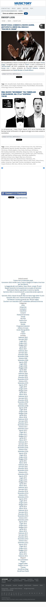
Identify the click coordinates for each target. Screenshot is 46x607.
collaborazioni (28, 84)
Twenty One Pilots (36, 162)
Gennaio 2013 (23, 535)
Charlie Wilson (20, 84)
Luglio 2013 (23, 524)
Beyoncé (12, 148)
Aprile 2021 (23, 347)
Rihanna (26, 160)
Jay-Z (24, 153)
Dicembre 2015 (23, 468)
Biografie (20, 585)
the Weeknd (27, 162)
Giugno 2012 (23, 548)
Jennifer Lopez (29, 153)
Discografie (8, 585)
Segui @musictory (21, 198)
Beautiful (10, 84)
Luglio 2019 (23, 387)
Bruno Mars (23, 148)
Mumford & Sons (21, 159)
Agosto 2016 (23, 453)
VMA (13, 164)
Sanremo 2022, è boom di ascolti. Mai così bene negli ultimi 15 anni (23, 296)
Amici (19, 8)
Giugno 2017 (23, 434)
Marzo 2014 (23, 508)
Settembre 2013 (23, 520)
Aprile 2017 (23, 438)
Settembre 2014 (23, 497)
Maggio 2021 (23, 345)
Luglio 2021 (23, 341)
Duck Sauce (28, 150)
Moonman (28, 157)
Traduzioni (35, 585)
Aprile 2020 (23, 370)
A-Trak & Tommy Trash (27, 146)
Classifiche (23, 311)
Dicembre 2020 (23, 355)
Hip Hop (23, 318)
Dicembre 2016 (23, 446)
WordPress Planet (23, 571)
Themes (23, 567)
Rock (13, 8)
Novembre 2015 (23, 470)
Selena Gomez (40, 160)
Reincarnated (6, 66)
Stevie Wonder (18, 87)
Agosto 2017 (23, 430)
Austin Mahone (5, 148)
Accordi (15, 585)
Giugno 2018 (23, 411)
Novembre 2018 (23, 402)
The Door (21, 162)
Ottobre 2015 (23, 472)
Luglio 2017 (23, 432)
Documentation (23, 560)
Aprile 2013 (23, 529)
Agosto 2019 (23, 385)
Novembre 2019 (23, 379)
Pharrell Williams (32, 68)
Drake (23, 150)
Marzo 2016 (23, 463)
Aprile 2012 (23, 552)
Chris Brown (4, 150)
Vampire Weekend (6, 164)
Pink (12, 160)
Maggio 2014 (23, 505)
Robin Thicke (32, 160)
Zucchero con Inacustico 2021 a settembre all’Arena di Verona (23, 301)
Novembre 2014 (23, 493)
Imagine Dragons (5, 153)
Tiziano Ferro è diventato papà (23, 280)
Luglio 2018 (23, 410)
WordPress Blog (23, 569)
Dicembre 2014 (23, 491)
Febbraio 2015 (23, 487)
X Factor (23, 334)
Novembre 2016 (23, 448)
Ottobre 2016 (23, 449)
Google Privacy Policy (29, 588)
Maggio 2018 (23, 413)
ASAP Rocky (39, 146)
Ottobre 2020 (23, 358)
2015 (6, 84)
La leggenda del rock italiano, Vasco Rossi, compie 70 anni (23, 286)
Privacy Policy (5, 588)
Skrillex (3, 162)
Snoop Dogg (4, 87)
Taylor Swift (15, 162)
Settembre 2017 (23, 429)
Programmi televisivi (23, 326)
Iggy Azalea (39, 152)
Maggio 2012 (23, 550)
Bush (27, 64)
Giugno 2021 (23, 343)
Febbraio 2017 (23, 442)
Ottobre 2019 (23, 381)
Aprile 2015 (23, 484)
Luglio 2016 (23, 455)
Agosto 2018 (23, 408)
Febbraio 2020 (23, 374)
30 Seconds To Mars (15, 146)
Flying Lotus (26, 152)
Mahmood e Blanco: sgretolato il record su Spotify (23, 290)
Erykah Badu (12, 152)
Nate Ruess (29, 159)
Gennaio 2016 (23, 467)
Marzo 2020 (23, 372)
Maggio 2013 (23, 527)
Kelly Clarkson (8, 155)
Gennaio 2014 (23, 512)
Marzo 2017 (23, 440)
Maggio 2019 (23, 391)
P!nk (34, 159)
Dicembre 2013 (23, 514)
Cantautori (23, 309)
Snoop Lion (5, 68)
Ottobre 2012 (23, 541)
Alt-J (34, 146)
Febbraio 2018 (23, 419)
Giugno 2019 (23, 389)
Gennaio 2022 (23, 339)
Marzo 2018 (23, 417)
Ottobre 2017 (23, 427)
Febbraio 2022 (23, 337)
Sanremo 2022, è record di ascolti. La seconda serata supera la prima (23, 293)
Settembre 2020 (23, 360)
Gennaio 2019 (23, 398)
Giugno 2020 (23, 366)
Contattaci (5, 8)
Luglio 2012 (23, 546)
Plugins (23, 562)
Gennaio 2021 (23, 353)
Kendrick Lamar (17, 155)
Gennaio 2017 (23, 444)
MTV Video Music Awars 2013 (8, 159)
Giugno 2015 (23, 480)
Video (23, 332)
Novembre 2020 (23, 356)
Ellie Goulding (4, 152)
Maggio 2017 (23, 436)
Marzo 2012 (23, 554)
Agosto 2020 (23, 362)
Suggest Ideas (23, 563)
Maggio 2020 (23, 368)
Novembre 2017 (23, 425)
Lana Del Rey (25, 155)
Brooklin (17, 148)
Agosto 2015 (23, 476)
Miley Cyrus (22, 157)
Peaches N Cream (21, 85)
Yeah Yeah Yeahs (27, 164)
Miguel (17, 157)
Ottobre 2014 (23, 495)
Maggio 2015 (23, 482)
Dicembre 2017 (23, 423)
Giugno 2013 (23, 525)
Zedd (34, 164)
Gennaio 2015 (23, 489)
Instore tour (23, 320)
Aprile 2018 (23, 415)
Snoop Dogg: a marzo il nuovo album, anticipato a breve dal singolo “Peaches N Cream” (17, 27)
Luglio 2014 (23, 501)
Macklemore (32, 155)
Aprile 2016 (23, 461)
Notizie (25, 8)
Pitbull (15, 160)
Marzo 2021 (23, 349)
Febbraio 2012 (23, 556)
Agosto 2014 (23, 499)
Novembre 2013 (23, 516)
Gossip (23, 317)
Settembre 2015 (23, 474)
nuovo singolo (12, 85)
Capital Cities (37, 148)
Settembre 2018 (23, 406)
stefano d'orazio (23, 328)
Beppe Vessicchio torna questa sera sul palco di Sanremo (23, 288)
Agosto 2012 (23, 544)
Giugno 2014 (23, 503)
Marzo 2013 (23, 531)
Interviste (23, 322)
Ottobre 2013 (23, 518)
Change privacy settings (7, 590)
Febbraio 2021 (23, 351)
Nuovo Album (4, 85)
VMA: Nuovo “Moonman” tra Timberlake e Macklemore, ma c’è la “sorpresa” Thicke (18, 94)
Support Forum (23, 565)
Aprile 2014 (23, 506)
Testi (3, 585)
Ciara (19, 150)
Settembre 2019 (23, 383)
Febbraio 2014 (23, 510)
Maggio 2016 (23, 459)
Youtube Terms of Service (16, 588)
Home (3, 21)
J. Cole (12, 153)
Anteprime (23, 307)
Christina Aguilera (12, 150)
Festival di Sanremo (23, 315)
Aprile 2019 (23, 393)
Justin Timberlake (38, 153)
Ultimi (41, 585)
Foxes (31, 152)
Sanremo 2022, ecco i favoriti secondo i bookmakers (23, 298)
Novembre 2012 (23, 539)
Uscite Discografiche (9, 11)
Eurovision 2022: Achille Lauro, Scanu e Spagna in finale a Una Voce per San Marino (23, 283)
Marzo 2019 (23, 394)
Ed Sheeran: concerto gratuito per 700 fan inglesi (23, 299)
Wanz (16, 164)
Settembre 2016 (23, 451)
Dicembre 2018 (23, 400)
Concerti (23, 313)
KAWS (2, 155)
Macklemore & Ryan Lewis (8, 157)
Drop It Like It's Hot (37, 84)
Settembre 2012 (23, 543)
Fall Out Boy (19, 152)
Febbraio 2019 (23, 396)
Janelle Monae (18, 153)
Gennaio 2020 (23, 375)
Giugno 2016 (23, 457)
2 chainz (7, 146)
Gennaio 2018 (23, 421)
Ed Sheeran (35, 150)
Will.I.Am (20, 164)
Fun (34, 152)
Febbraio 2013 (23, 533)
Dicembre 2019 (23, 377)
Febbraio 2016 (23, 465)
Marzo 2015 (23, 486)
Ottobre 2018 (23, 404)
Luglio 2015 (23, 478)
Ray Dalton (20, 160)
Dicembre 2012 (23, 537)
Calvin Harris (30, 148)
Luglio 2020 (23, 364)
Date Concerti (28, 585)
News (21, 11)
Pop (31, 8)
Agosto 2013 (23, 522)
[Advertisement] (23, 179)
